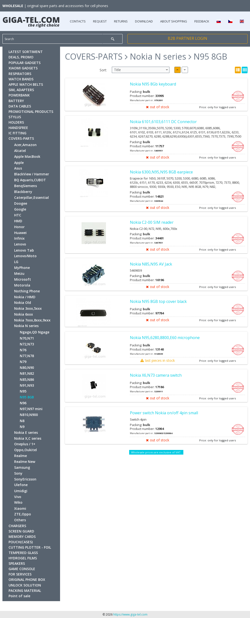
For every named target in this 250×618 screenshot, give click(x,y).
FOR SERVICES (20, 574)
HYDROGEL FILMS (23, 558)
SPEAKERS (17, 563)
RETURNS (121, 21)
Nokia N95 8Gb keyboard (153, 84)
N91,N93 (27, 385)
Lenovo (20, 244)
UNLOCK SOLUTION (25, 585)
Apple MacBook (27, 156)
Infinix (19, 238)
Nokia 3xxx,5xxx (28, 308)
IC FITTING (17, 133)
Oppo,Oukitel (25, 450)
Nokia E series (26, 432)
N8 (22, 420)
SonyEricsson (25, 479)
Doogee (20, 203)
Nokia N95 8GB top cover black (158, 301)
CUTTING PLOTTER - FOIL (30, 547)
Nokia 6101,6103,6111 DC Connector (163, 121)
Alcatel (20, 150)
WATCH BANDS (21, 79)
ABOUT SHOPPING (173, 21)
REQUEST (100, 21)
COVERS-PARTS (21, 138)
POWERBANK (19, 95)
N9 (22, 426)
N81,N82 (27, 373)
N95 (23, 391)
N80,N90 (27, 367)
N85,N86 (27, 379)
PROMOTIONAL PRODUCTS (31, 111)
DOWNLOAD (144, 21)
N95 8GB (27, 397)
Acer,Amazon (25, 144)
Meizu (19, 273)
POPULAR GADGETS (25, 62)
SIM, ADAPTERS (21, 89)
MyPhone (22, 267)
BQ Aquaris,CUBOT (30, 180)
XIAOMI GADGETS (23, 68)
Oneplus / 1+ (24, 444)
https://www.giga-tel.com (130, 614)
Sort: (103, 70)
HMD (18, 221)
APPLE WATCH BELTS (26, 84)
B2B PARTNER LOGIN (187, 38)
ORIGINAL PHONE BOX (27, 579)
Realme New (24, 461)
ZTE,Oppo (22, 514)
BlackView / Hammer (31, 174)
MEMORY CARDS (22, 536)
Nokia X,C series (27, 438)
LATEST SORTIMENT (26, 51)
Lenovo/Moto (25, 256)
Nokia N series (26, 325)
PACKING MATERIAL (25, 590)
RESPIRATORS (20, 73)
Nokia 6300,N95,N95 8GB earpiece (161, 172)
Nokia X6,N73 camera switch (156, 375)
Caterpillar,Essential (31, 197)
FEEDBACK (201, 21)
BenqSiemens (25, 185)
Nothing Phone (27, 291)
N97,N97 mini (31, 408)
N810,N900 (29, 414)
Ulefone (21, 484)
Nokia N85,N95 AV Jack (151, 264)
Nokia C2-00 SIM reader (152, 222)
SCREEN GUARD (21, 531)
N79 (23, 361)
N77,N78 (27, 355)
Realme (20, 455)
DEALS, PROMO (21, 57)
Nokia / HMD (24, 297)
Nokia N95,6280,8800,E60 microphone (165, 337)
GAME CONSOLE (22, 568)
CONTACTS (78, 21)
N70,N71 (27, 338)
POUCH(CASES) (21, 542)
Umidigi (20, 491)
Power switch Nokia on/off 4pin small (164, 413)
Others (20, 520)
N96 (23, 403)
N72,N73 (27, 344)
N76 (23, 350)
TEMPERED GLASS (23, 552)
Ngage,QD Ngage (34, 332)
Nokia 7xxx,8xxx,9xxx (32, 320)
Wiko (18, 502)
